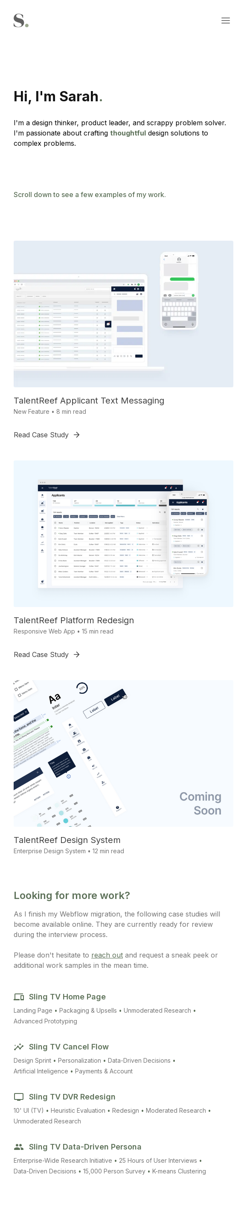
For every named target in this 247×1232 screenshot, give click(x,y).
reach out (107, 955)
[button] (225, 20)
